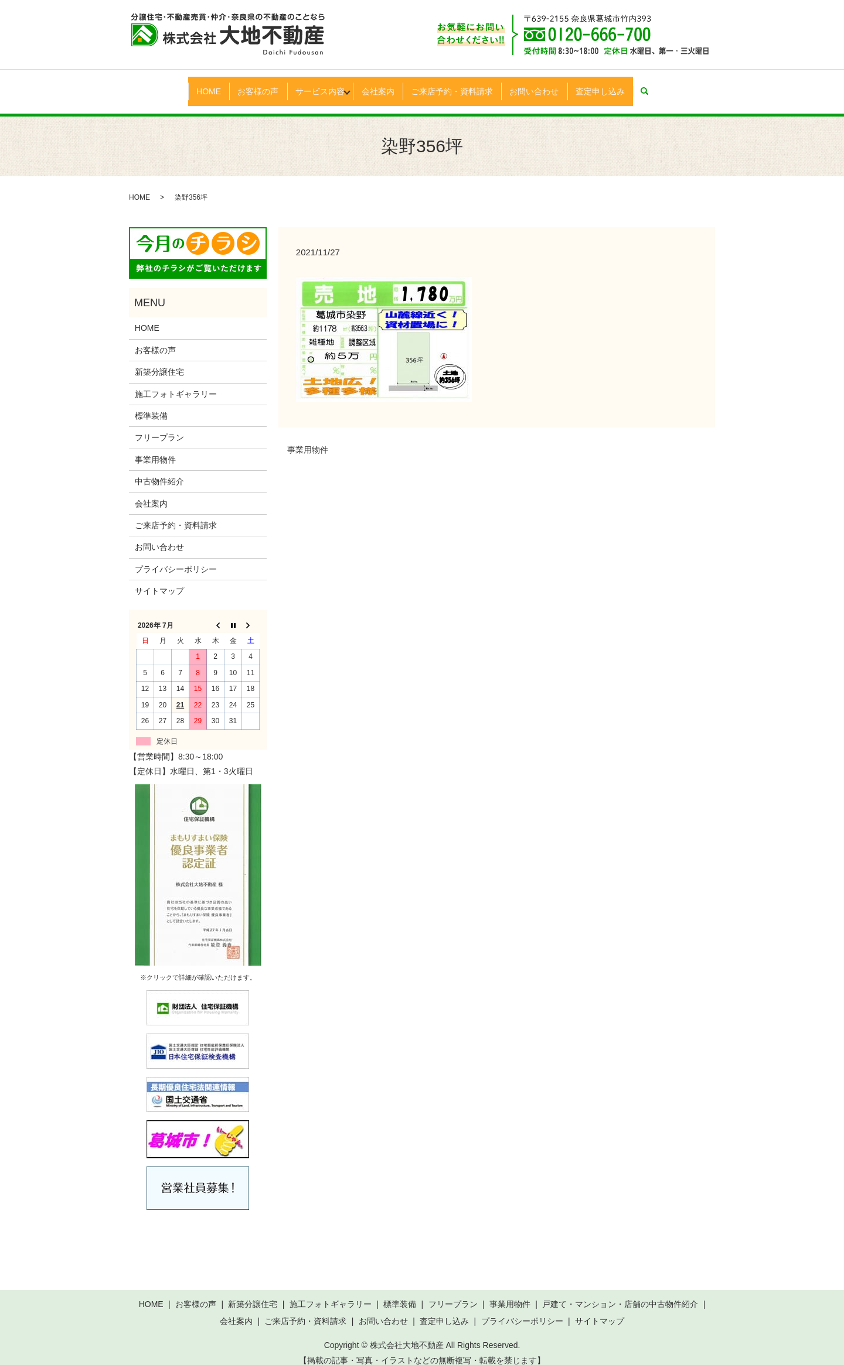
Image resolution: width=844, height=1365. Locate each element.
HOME (187, 85)
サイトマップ (159, 579)
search (674, 85)
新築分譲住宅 (159, 360)
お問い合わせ (549, 85)
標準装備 (151, 404)
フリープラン (159, 426)
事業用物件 (307, 438)
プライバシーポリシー (176, 557)
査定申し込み (621, 85)
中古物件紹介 (159, 470)
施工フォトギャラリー (176, 382)
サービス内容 (311, 85)
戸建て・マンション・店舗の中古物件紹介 (620, 1293)
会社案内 (380, 85)
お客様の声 (243, 85)
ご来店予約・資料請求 (461, 85)
